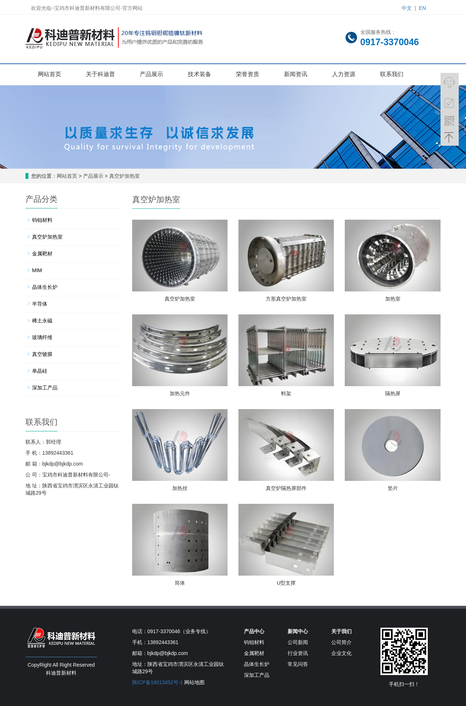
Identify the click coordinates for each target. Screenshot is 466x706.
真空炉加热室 (124, 176)
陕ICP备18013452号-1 (157, 682)
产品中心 (254, 631)
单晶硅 (39, 371)
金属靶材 (42, 253)
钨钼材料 (42, 220)
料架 (286, 393)
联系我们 (391, 74)
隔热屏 (392, 393)
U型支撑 (286, 583)
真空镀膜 (42, 354)
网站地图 (194, 682)
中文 (407, 8)
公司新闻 (298, 642)
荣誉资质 (247, 74)
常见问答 (298, 664)
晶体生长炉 (45, 287)
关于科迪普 (100, 74)
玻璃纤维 (42, 337)
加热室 (392, 299)
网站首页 (49, 74)
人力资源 (343, 74)
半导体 (39, 304)
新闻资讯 (295, 74)
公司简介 (341, 642)
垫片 (393, 488)
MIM (37, 270)
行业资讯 (298, 653)
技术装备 (199, 74)
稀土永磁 (42, 320)
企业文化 (341, 653)
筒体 (180, 583)
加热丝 (179, 488)
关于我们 (341, 631)
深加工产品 (45, 388)
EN (422, 8)
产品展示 (151, 74)
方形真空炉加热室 (286, 299)
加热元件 (180, 393)
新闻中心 (298, 631)
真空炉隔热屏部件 (286, 488)
